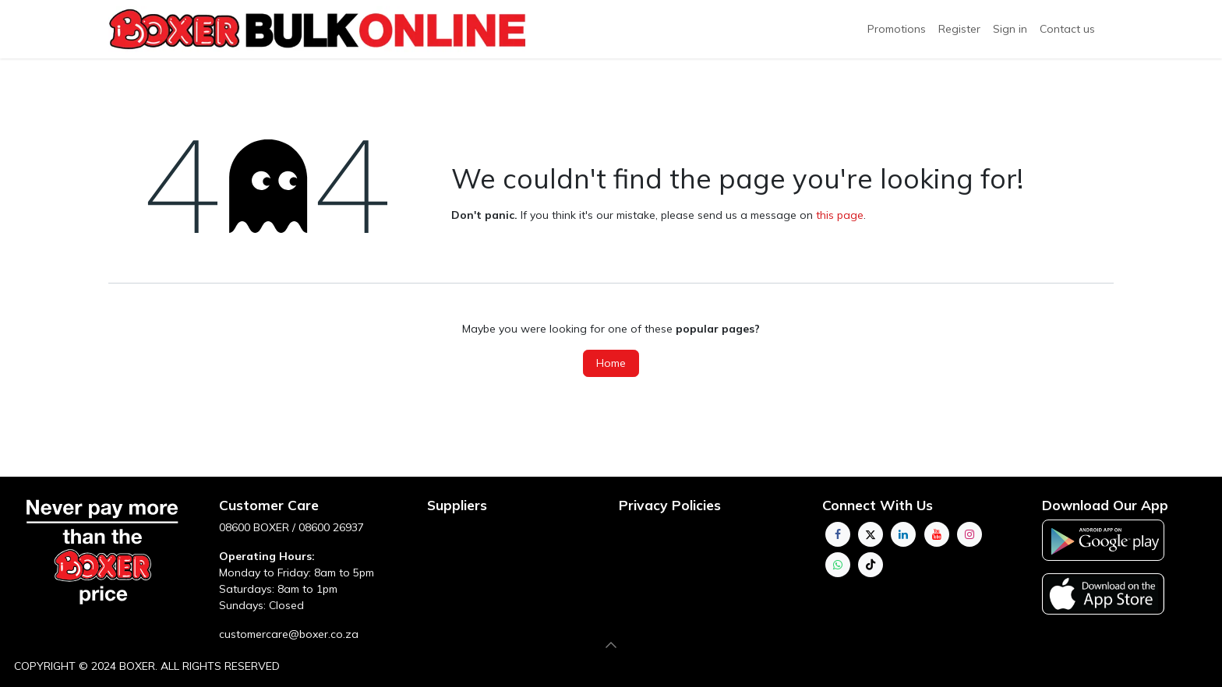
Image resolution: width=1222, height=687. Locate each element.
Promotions (896, 29)
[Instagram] (969, 534)
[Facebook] (837, 534)
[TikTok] (870, 564)
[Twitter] (870, 534)
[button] (611, 645)
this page (840, 215)
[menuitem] (959, 29)
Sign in (1010, 29)
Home (611, 363)
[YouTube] (936, 534)
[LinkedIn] (903, 534)
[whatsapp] (837, 564)
